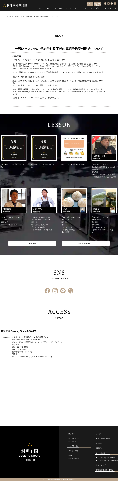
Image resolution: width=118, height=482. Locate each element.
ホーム (9, 16)
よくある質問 (94, 8)
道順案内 (15, 345)
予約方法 (73, 442)
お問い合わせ (74, 459)
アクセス (82, 8)
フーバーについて (42, 8)
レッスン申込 (58, 8)
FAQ (71, 456)
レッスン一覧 (71, 8)
